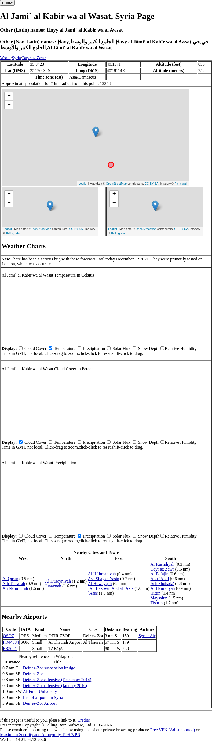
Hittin (155, 593)
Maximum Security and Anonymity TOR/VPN (40, 734)
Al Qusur (10, 578)
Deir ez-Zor (33, 674)
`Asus (93, 593)
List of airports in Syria (43, 697)
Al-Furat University (40, 691)
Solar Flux (121, 348)
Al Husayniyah (58, 581)
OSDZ (8, 635)
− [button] (9, 105)
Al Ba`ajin (159, 574)
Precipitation (94, 348)
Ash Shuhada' (162, 583)
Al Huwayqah (100, 583)
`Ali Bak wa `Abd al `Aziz (110, 588)
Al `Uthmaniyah (102, 574)
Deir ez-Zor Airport (39, 703)
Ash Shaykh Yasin (103, 578)
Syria (16, 57)
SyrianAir (146, 635)
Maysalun (158, 598)
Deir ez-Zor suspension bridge (49, 668)
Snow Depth (148, 348)
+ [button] (9, 96)
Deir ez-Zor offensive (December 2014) (57, 679)
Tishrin (156, 603)
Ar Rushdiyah (162, 564)
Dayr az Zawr (34, 57)
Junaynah (53, 586)
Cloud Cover (35, 348)
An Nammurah (15, 588)
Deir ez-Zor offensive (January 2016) (55, 685)
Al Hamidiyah (162, 588)
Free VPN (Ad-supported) (172, 730)
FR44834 (11, 642)
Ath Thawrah (13, 583)
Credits (83, 720)
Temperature (65, 348)
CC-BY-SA (152, 183)
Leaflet (82, 183)
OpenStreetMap (116, 183)
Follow (7, 3)
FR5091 (10, 648)
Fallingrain (181, 183)
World (5, 57)
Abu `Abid (159, 578)
